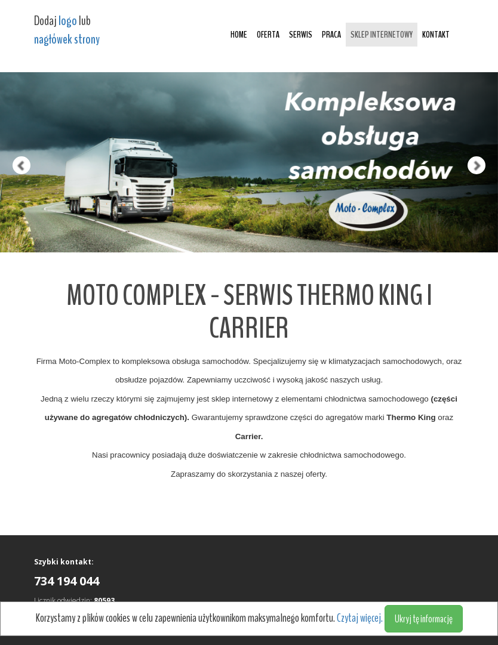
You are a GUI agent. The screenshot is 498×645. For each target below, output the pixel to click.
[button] (12, 126)
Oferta (268, 34)
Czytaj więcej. (361, 618)
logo (68, 21)
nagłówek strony (67, 39)
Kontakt (436, 34)
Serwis (300, 34)
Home (238, 34)
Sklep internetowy (382, 34)
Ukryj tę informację (424, 619)
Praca (331, 34)
